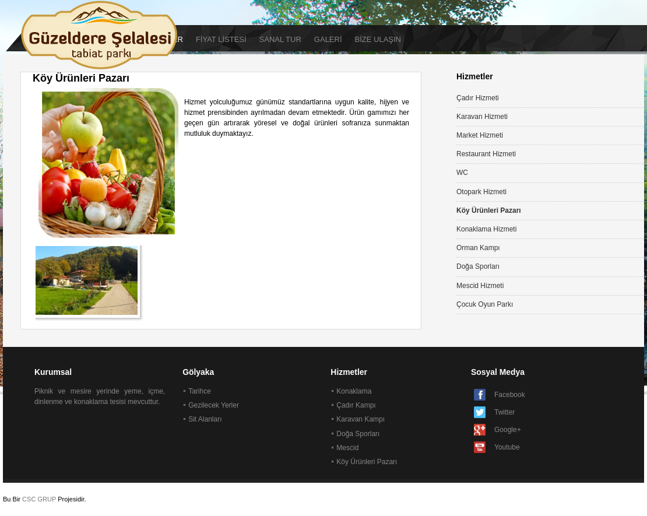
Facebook (509, 395)
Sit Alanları (204, 419)
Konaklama (353, 391)
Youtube (507, 447)
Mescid (347, 448)
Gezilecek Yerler (213, 405)
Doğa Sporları (357, 434)
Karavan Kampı (360, 419)
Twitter (504, 412)
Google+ (507, 430)
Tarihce (199, 391)
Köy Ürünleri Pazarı (366, 462)
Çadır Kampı (355, 405)
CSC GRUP (39, 499)
